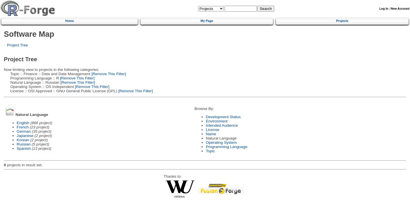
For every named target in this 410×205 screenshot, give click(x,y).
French (23, 127)
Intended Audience (222, 125)
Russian (24, 144)
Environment (216, 121)
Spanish (24, 148)
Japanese (25, 136)
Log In (383, 8)
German (24, 131)
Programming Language (226, 147)
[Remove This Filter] (108, 74)
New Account (400, 8)
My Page (206, 20)
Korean (23, 140)
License (212, 130)
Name (211, 134)
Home (69, 20)
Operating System (221, 142)
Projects (342, 20)
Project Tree (17, 45)
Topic (210, 151)
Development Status (223, 117)
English (23, 123)
